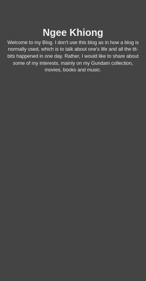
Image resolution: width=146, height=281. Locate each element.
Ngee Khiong (73, 32)
